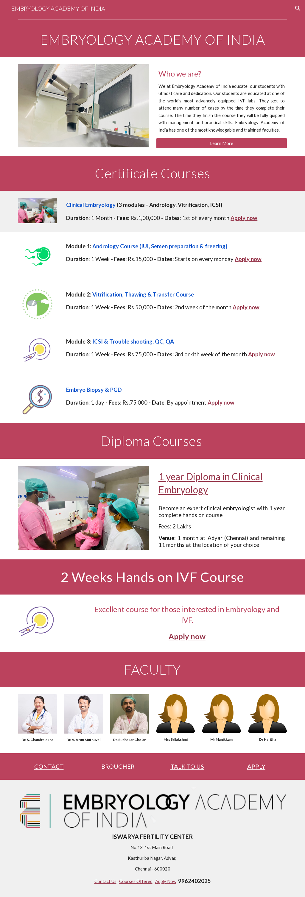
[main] (152, 39)
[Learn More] (221, 143)
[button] (298, 8)
